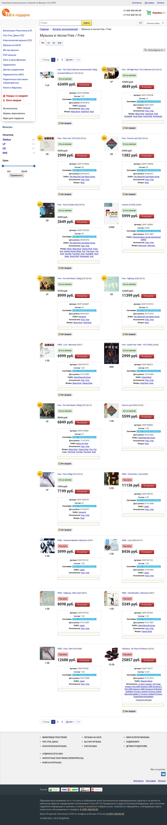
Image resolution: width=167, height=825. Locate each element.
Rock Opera (137, 116)
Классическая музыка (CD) (17, 40)
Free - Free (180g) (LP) (67, 474)
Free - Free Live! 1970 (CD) (69, 138)
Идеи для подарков (13, 118)
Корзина (159, 12)
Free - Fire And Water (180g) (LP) (72, 278)
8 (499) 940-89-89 (89, 809)
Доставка (149, 3)
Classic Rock (87, 249)
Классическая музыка (54, 746)
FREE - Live (127, 540)
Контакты (137, 3)
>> (78, 59)
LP (49, 43)
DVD (59, 43)
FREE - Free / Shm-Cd (67, 649)
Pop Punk (71, 452)
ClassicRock (146, 377)
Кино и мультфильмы (14, 60)
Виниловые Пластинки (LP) (17, 30)
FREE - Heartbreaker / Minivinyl (135, 593)
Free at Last (127, 405)
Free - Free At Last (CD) (132, 138)
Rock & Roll (147, 116)
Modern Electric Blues (72, 251)
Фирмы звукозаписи (14, 113)
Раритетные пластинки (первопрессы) (15, 81)
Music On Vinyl (82, 444)
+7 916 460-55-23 (132, 15)
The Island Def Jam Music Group (82, 177)
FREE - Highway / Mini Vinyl (69, 593)
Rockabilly (128, 116)
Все (42, 43)
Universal (82, 106)
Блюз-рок (143, 246)
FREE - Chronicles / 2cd (132, 474)
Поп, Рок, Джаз (50, 742)
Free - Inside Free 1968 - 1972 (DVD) (137, 345)
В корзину (84, 85)
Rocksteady (157, 116)
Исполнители (10, 108)
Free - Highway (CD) (130, 278)
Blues (69, 249)
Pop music (90, 251)
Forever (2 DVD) (129, 205)
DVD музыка (9, 55)
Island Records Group (82, 377)
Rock (92, 112)
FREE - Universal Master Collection (72, 540)
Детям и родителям (13, 69)
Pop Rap (68, 254)
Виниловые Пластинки (54, 737)
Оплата (160, 3)
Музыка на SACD (12, 45)
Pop (83, 251)
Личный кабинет (153, 23)
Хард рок (151, 246)
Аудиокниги (9, 64)
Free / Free (85, 109)
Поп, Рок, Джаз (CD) (13, 35)
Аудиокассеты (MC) (13, 74)
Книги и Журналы (12, 87)
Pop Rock (76, 254)
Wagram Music (146, 681)
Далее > (70, 59)
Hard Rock (85, 112)
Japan (146, 506)
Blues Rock (75, 112)
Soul (91, 256)
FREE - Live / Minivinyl (67, 345)
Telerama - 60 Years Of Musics (135, 649)
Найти (87, 23)
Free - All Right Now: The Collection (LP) (139, 69)
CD (54, 43)
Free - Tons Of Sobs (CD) (68, 205)
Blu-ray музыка (11, 50)
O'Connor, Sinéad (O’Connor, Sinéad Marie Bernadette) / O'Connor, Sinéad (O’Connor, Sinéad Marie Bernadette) (143, 694)
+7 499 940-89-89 (132, 10)
